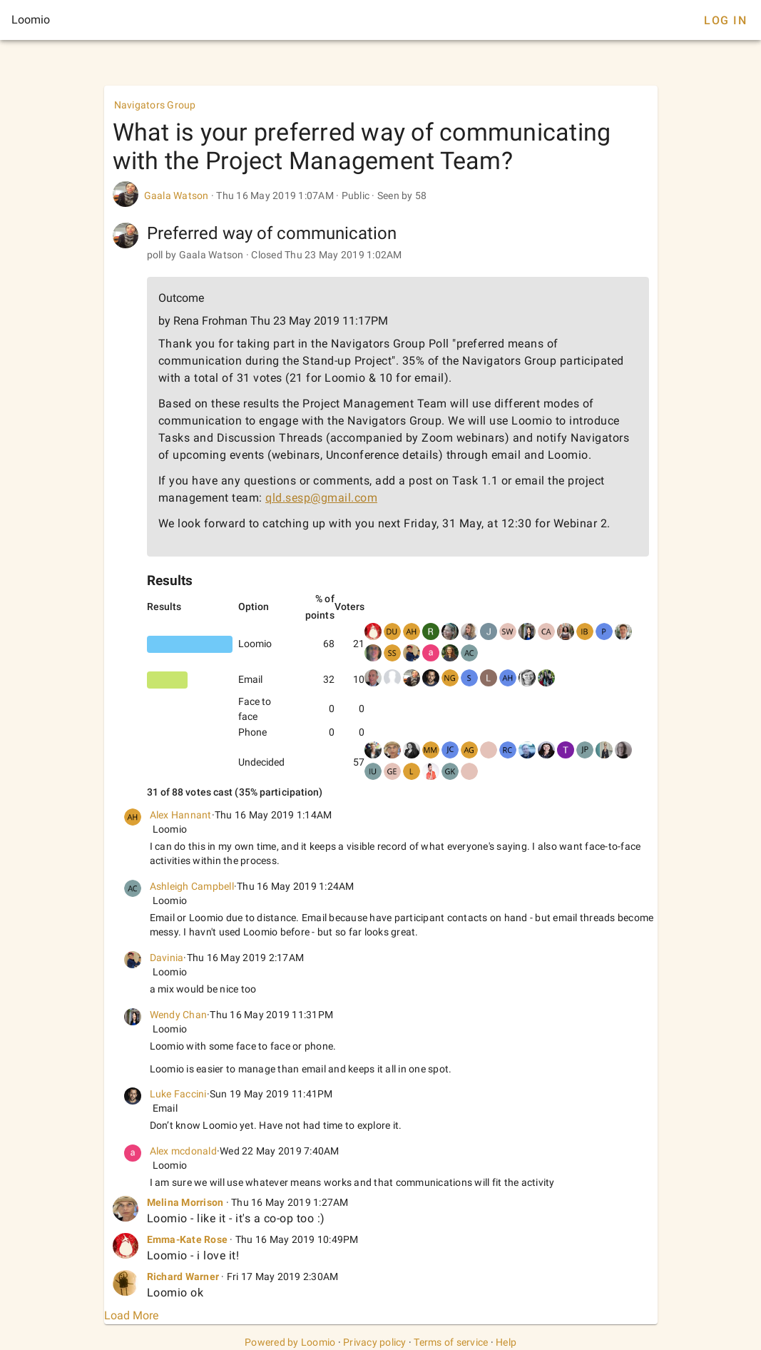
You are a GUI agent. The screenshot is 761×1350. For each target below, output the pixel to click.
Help (506, 1342)
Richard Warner (183, 1276)
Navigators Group (155, 105)
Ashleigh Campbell (192, 886)
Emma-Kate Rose (187, 1239)
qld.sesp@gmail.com (321, 497)
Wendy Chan (179, 1014)
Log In (725, 20)
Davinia (167, 957)
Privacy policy (375, 1342)
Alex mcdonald (183, 1151)
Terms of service (451, 1342)
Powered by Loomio (290, 1342)
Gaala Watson (176, 195)
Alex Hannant (181, 815)
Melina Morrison (185, 1202)
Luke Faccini (178, 1094)
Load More (131, 1315)
